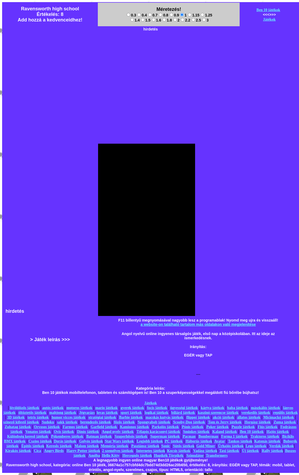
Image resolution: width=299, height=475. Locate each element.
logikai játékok (156, 413)
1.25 (206, 15)
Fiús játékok (267, 427)
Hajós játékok (278, 432)
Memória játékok (114, 446)
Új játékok (250, 451)
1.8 (167, 20)
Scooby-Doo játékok (189, 422)
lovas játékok (107, 413)
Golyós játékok (91, 441)
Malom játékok (87, 446)
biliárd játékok (183, 413)
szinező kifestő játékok (21, 422)
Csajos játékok (40, 441)
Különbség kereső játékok (27, 436)
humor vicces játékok (68, 417)
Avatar (219, 441)
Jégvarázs (87, 413)
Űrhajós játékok (231, 446)
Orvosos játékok (47, 427)
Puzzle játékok (243, 427)
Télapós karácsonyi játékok (158, 432)
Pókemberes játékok (67, 436)
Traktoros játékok (264, 436)
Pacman (189, 436)
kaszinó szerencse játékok (218, 413)
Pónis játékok (192, 427)
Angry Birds (54, 451)
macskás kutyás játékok (164, 417)
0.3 (131, 15)
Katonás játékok (267, 441)
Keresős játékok (59, 446)
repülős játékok (285, 413)
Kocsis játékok (178, 451)
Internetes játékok (150, 451)
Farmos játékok (75, 427)
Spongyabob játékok (154, 422)
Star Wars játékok (119, 441)
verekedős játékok (255, 413)
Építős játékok (33, 446)
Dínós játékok (88, 432)
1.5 (145, 20)
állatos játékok (249, 417)
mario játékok (106, 408)
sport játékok (131, 413)
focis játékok (157, 408)
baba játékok (237, 408)
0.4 (142, 15)
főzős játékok (124, 422)
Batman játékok (99, 436)
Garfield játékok (104, 427)
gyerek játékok (132, 408)
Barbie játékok (131, 417)
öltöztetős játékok (32, 413)
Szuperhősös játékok (131, 436)
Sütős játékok (183, 446)
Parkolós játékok (165, 427)
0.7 (152, 15)
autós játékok (53, 408)
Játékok (269, 19)
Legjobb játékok (150, 441)
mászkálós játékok (265, 408)
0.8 (163, 15)
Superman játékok (165, 436)
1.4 (135, 20)
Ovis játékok (64, 432)
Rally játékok (272, 451)
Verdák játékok (281, 446)
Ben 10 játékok (268, 10)
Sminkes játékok (196, 432)
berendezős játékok (95, 422)
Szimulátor (195, 456)
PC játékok (174, 441)
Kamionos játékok (134, 427)
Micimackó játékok (278, 417)
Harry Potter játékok (83, 451)
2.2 (185, 20)
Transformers (217, 456)
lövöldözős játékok (24, 408)
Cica (37, 451)
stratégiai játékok (102, 417)
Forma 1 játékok (234, 436)
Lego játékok (256, 446)
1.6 (156, 20)
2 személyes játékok (117, 451)
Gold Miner (205, 446)
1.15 (193, 15)
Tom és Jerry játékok (225, 422)
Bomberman (208, 436)
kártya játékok (212, 408)
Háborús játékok (199, 441)
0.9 (174, 15)
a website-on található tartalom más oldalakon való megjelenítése (198, 324)
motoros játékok (79, 408)
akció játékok (223, 417)
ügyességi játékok (184, 408)
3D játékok (16, 417)
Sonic (165, 446)
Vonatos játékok (38, 432)
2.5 (196, 20)
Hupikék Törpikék (168, 456)
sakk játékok (67, 422)
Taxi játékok (229, 451)
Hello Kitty (111, 456)
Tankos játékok (240, 441)
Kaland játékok (224, 432)
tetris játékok (38, 417)
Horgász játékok (258, 422)
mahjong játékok (62, 413)
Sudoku (48, 422)
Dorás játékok (65, 441)
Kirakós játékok (18, 451)
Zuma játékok (285, 422)
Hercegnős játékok (137, 456)
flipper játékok (198, 417)
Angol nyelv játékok (118, 432)
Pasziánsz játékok (145, 446)
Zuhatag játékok (18, 427)
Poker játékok (217, 427)
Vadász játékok (205, 451)
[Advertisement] (150, 66)
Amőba (94, 456)
